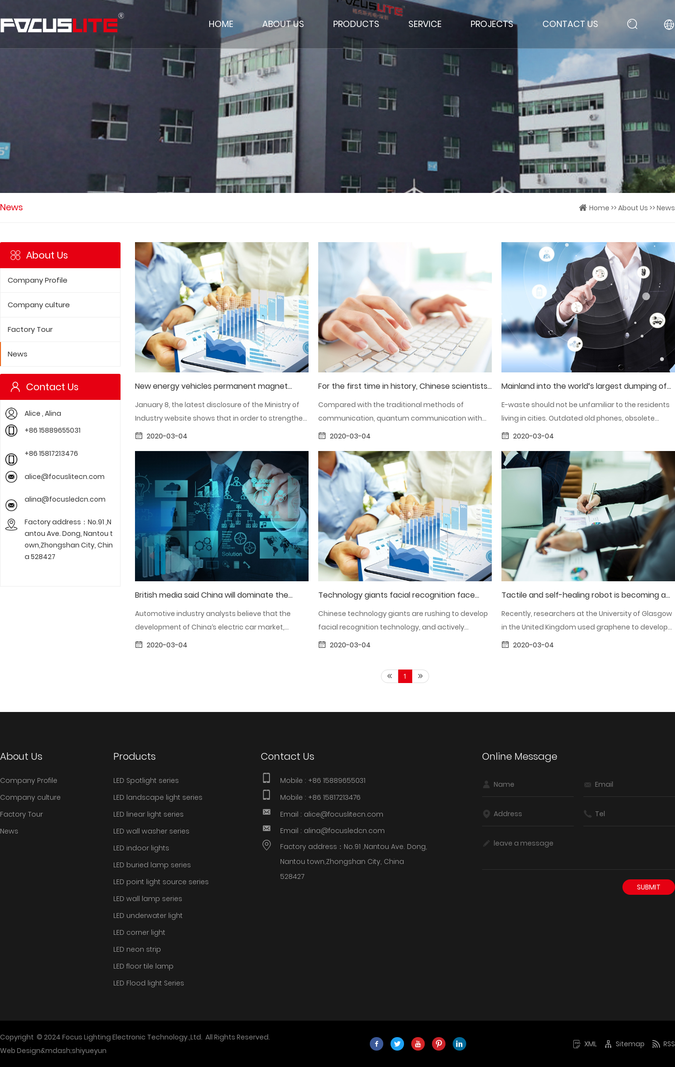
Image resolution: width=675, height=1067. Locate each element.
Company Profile (38, 280)
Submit (649, 887)
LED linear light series (148, 814)
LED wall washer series (151, 831)
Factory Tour (30, 329)
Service (425, 24)
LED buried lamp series (152, 865)
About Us (283, 24)
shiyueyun (89, 1050)
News (666, 208)
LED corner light (139, 932)
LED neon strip (137, 949)
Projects (492, 24)
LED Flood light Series (148, 983)
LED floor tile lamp (143, 966)
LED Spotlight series (146, 780)
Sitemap (624, 1044)
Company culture (39, 305)
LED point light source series (161, 882)
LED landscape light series (157, 797)
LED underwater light (148, 915)
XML (585, 1044)
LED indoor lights (141, 848)
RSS (663, 1044)
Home (221, 24)
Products (356, 24)
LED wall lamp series (147, 898)
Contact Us (570, 24)
